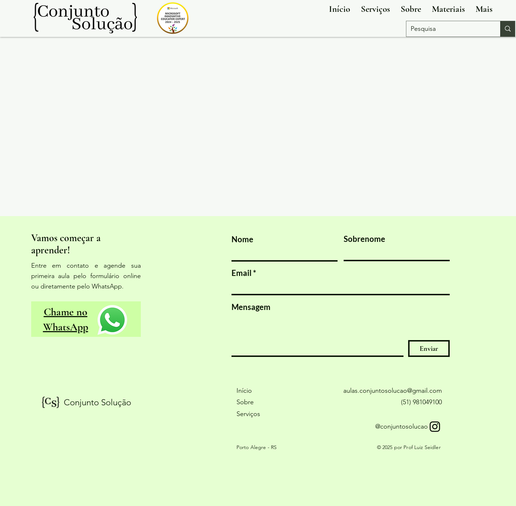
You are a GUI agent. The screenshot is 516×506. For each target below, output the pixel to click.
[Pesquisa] (448, 29)
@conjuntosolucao (401, 426)
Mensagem (251, 307)
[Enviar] (429, 348)
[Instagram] (435, 427)
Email (241, 273)
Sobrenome (364, 239)
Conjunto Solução (97, 402)
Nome (242, 239)
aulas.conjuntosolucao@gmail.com (392, 391)
